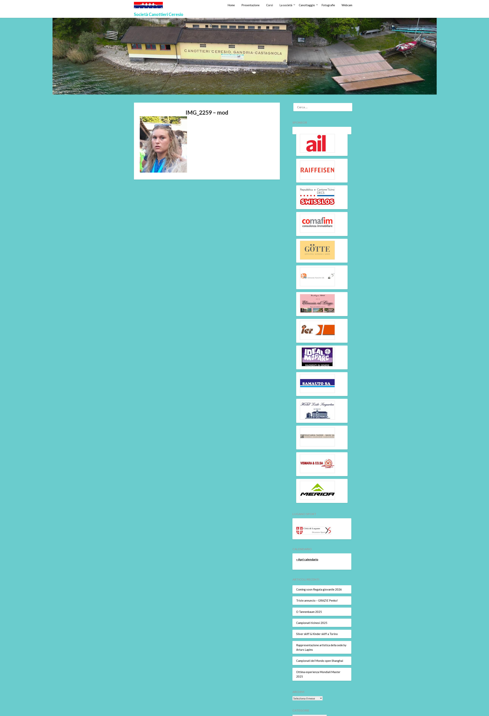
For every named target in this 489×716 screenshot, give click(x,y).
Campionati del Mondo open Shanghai (319, 660)
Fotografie (328, 5)
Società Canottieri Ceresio (158, 14)
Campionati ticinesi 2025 (311, 622)
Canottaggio (307, 5)
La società (285, 5)
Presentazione (250, 5)
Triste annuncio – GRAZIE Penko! (317, 600)
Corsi (269, 5)
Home (231, 5)
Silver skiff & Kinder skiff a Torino (317, 634)
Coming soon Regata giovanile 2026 (319, 589)
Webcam (347, 5)
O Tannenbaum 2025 (309, 611)
